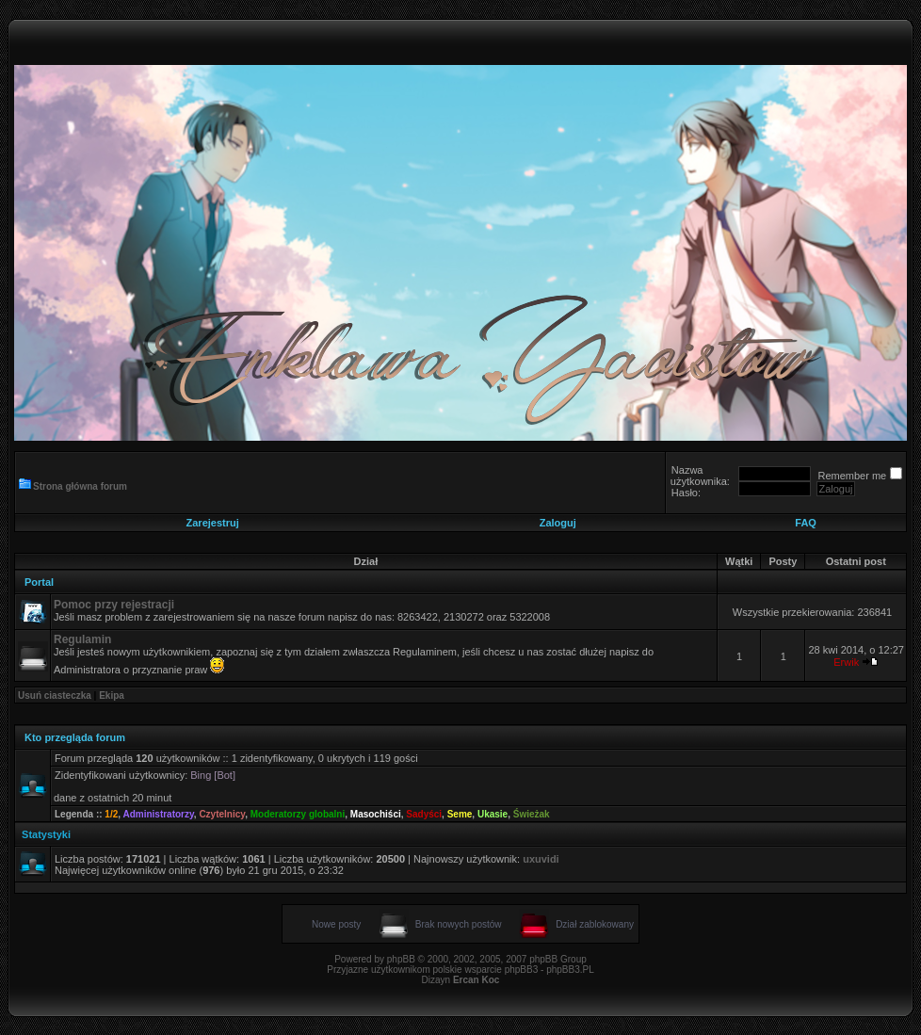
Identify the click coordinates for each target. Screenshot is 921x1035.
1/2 (111, 814)
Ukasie (492, 814)
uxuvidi (541, 859)
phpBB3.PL (570, 969)
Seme (460, 814)
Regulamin (82, 639)
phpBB (401, 959)
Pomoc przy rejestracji (114, 604)
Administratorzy (157, 814)
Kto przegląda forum (74, 737)
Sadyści (424, 814)
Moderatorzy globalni (298, 814)
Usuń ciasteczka (54, 695)
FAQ (805, 522)
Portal (39, 582)
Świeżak (531, 814)
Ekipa (111, 695)
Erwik (846, 662)
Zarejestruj (212, 522)
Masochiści (375, 814)
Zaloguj (558, 522)
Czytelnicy (222, 814)
